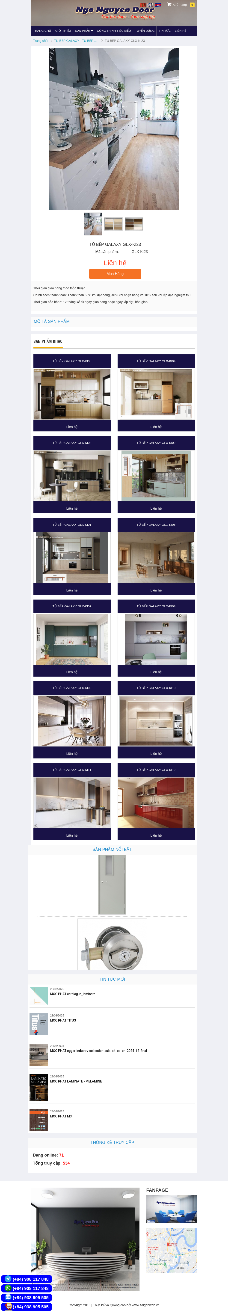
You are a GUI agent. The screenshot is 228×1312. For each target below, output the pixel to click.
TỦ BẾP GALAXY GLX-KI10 (156, 688)
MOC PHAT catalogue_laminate (72, 994)
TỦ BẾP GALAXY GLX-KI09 (72, 688)
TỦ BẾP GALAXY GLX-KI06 (156, 524)
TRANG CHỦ (42, 30)
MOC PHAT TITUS (63, 1020)
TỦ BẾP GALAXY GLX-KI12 (156, 770)
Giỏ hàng (181, 4)
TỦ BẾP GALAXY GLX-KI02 (156, 443)
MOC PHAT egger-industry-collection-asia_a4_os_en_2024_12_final (98, 1051)
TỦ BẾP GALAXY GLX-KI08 (156, 606)
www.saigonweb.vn (146, 1305)
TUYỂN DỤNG (145, 30)
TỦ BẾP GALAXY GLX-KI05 (72, 361)
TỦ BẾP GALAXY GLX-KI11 (72, 770)
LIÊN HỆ (180, 30)
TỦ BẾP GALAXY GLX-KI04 (156, 361)
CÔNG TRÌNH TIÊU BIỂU (114, 30)
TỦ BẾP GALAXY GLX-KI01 (72, 524)
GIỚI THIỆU (63, 30)
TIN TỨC (165, 30)
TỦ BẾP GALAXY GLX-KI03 (72, 443)
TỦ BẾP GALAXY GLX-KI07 (72, 606)
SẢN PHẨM (84, 30)
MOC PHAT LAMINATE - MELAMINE (76, 1081)
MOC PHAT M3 (61, 1116)
